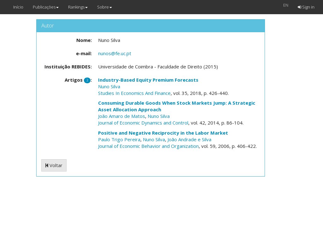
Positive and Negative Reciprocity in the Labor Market (163, 133)
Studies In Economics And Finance (134, 93)
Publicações (46, 7)
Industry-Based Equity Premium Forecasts (148, 80)
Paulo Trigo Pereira (119, 139)
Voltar (53, 165)
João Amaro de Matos (121, 116)
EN (285, 5)
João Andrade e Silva (189, 139)
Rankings (78, 7)
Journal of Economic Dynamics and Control (143, 122)
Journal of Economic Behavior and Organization (148, 146)
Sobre (104, 7)
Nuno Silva (109, 86)
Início (18, 7)
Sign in (306, 7)
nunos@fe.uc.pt (114, 53)
